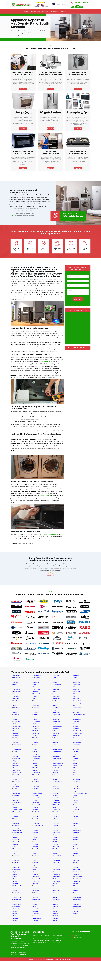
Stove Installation (57, 940)
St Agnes (75, 754)
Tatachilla (75, 786)
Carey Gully (16, 786)
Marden (55, 701)
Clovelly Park (16, 821)
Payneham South (57, 856)
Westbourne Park (77, 881)
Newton (55, 779)
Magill (54, 692)
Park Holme (56, 846)
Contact (63, 11)
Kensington (36, 877)
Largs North (36, 914)
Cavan (14, 791)
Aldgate (15, 685)
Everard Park (36, 682)
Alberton (15, 682)
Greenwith (35, 791)
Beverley (15, 731)
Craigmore (15, 844)
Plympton (55, 867)
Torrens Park (76, 807)
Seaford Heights (77, 708)
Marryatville (56, 710)
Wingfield (75, 890)
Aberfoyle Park (16, 675)
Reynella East (56, 900)
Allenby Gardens (17, 692)
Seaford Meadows (77, 710)
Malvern (55, 694)
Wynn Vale (75, 909)
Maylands (55, 717)
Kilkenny (35, 895)
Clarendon (15, 814)
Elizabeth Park (16, 902)
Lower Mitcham (57, 685)
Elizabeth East (16, 895)
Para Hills (55, 830)
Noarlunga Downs (57, 782)
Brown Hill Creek (17, 772)
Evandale (15, 918)
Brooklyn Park (16, 770)
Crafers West (16, 840)
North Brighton (56, 786)
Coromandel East (17, 830)
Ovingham (55, 826)
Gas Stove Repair (37, 937)
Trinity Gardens (76, 814)
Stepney (75, 770)
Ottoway (55, 821)
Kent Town (35, 883)
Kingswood (36, 902)
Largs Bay (35, 911)
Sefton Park (76, 722)
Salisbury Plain (76, 692)
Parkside (55, 849)
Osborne (55, 819)
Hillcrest (35, 837)
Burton (15, 779)
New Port (55, 777)
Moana (54, 745)
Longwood (55, 680)
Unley (74, 826)
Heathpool (35, 816)
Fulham (35, 715)
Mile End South (56, 733)
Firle (34, 698)
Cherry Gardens (17, 798)
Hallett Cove (36, 803)
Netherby (55, 772)
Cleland (15, 819)
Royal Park (55, 920)
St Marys (75, 763)
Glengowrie (36, 761)
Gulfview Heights (37, 793)
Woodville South (77, 904)
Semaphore (76, 729)
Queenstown (56, 886)
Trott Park (75, 816)
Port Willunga (56, 881)
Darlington (15, 853)
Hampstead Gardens (38, 805)
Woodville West (77, 907)
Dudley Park (16, 874)
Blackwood (16, 740)
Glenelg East (36, 754)
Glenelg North (36, 756)
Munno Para (56, 761)
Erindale (15, 914)
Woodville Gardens (77, 897)
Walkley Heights (77, 851)
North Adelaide (57, 784)
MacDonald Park (57, 689)
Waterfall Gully (76, 856)
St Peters (75, 768)
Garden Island (36, 722)
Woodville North (77, 900)
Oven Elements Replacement (41, 940)
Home (26, 11)
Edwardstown (16, 888)
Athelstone (16, 708)
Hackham (35, 796)
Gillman (35, 740)
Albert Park (16, 680)
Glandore (35, 742)
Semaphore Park (77, 731)
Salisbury (75, 678)
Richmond (55, 902)
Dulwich (15, 877)
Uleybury (75, 821)
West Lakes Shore (77, 877)
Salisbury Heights (77, 685)
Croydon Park (16, 849)
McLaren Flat (56, 719)
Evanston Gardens (37, 675)
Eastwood (15, 879)
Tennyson (75, 791)
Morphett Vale (56, 754)
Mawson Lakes (56, 715)
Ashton (15, 705)
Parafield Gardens (57, 842)
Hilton (34, 842)
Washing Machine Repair (39, 942)
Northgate (55, 796)
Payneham (55, 853)
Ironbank (35, 867)
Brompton (15, 768)
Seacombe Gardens (77, 701)
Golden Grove (36, 772)
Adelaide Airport (17, 678)
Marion (55, 705)
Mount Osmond (57, 759)
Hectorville (35, 819)
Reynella (55, 897)
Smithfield (75, 740)
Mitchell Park (56, 742)
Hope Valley (36, 849)
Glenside (35, 763)
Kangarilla (35, 874)
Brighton (15, 763)
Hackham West (36, 798)
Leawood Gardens (37, 918)
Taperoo (75, 784)
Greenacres (36, 784)
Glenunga (35, 766)
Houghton (35, 851)
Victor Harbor (76, 842)
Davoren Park (16, 856)
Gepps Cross (36, 733)
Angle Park (16, 696)
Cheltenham (16, 796)
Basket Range (16, 717)
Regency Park (56, 890)
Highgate (35, 833)
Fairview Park (36, 689)
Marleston (55, 708)
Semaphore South (77, 733)
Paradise (55, 837)
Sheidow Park (76, 735)
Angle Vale (16, 698)
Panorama (55, 828)
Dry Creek (15, 872)
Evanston (15, 920)
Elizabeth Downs (17, 893)
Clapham (15, 807)
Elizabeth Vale (16, 907)
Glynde (35, 770)
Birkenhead (16, 735)
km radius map (77, 327)
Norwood (55, 798)
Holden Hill (36, 846)
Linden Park (56, 675)
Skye (74, 738)
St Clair (74, 756)
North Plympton (57, 791)
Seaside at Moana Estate (79, 715)
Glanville (35, 745)
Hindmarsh (35, 844)
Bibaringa (15, 733)
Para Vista (55, 835)
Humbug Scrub (36, 856)
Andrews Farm (16, 694)
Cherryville (15, 800)
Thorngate (75, 800)
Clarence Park (16, 812)
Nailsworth (55, 770)
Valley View (76, 840)
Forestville (35, 710)
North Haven (56, 789)
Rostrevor (55, 918)
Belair (14, 724)
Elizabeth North (17, 900)
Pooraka (55, 872)
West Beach (76, 867)
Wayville (75, 863)
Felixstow (35, 692)
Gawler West (36, 731)
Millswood (55, 735)
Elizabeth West (17, 909)
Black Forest (16, 738)
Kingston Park (36, 900)
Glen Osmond (36, 747)
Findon (35, 696)
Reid (54, 893)
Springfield (75, 752)
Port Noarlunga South (58, 879)
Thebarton (75, 798)
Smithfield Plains (77, 742)
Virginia (75, 844)
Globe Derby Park (37, 768)
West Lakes (76, 874)
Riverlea (55, 909)
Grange (35, 779)
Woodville (75, 895)
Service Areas (54, 11)
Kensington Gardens (38, 879)
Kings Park (35, 897)
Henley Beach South (38, 826)
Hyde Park (35, 860)
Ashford (15, 703)
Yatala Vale (75, 911)
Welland (75, 865)
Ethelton (15, 916)
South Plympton (77, 749)
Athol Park (15, 710)
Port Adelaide (56, 874)
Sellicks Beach (76, 724)
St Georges (75, 759)
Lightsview (35, 920)
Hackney (35, 800)
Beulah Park (16, 729)
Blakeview (15, 747)
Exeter (34, 685)
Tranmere (75, 812)
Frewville (35, 712)
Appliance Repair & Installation (39, 11)
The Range (75, 796)
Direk (14, 865)
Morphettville (56, 756)
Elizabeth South (17, 904)
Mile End (55, 731)
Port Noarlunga (56, 877)
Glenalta (35, 749)
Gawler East (36, 726)
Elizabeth (15, 890)
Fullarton (35, 719)
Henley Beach (36, 823)
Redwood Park (56, 888)
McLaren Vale (56, 722)
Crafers (15, 837)
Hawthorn (35, 809)
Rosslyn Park (56, 916)
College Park (16, 823)
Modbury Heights (57, 749)
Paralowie (55, 844)
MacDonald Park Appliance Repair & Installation (59, 959)
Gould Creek (36, 777)
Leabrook (35, 916)
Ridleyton (55, 907)
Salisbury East (76, 682)
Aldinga (15, 687)
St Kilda (75, 761)
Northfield (55, 793)
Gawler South (36, 729)
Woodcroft (75, 893)
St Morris (75, 766)
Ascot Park (15, 701)
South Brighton (76, 747)
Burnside (15, 777)
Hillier (34, 840)
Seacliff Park (76, 698)
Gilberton (35, 735)
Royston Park (76, 675)
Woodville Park (76, 902)
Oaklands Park (56, 809)
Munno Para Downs (58, 763)
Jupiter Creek (36, 872)
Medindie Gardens (57, 726)
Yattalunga (75, 914)
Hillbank (35, 835)
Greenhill (35, 789)
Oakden (55, 807)
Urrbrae (75, 835)
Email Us (76, 935)
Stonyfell (75, 775)
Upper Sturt (76, 833)
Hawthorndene (36, 812)
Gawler (35, 724)
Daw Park (15, 858)
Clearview (15, 816)
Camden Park (16, 782)
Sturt (74, 777)
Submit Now (77, 299)
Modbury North (57, 752)
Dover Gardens (16, 870)
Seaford (75, 705)
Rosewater (55, 914)
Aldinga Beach (16, 689)
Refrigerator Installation (58, 938)
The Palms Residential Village (80, 793)
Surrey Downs (76, 782)
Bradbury (15, 756)
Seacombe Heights (77, 703)
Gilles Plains (36, 738)
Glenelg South (36, 759)
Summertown (76, 779)
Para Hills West (56, 833)
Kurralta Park (36, 909)
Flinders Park (36, 705)
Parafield (55, 840)
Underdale (75, 823)
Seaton (74, 717)
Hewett (35, 828)
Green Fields (36, 782)
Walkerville (75, 849)
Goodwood (36, 775)
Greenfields (36, 786)
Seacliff (75, 696)
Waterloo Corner (77, 858)
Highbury (35, 830)
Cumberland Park (17, 851)
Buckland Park (16, 775)
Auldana (15, 712)
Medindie (55, 724)
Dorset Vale (16, 867)
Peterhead (55, 865)
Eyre (34, 687)
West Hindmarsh (77, 872)
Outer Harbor (56, 823)
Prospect (55, 883)
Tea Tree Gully (76, 789)
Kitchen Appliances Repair (40, 938)
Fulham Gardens (37, 717)
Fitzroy (35, 701)
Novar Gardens (56, 800)
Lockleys (55, 678)
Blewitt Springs (17, 749)
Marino (55, 703)
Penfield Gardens (57, 860)
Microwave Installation (58, 937)
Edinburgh (15, 883)
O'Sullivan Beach (57, 805)
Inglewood (35, 865)
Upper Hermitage (77, 830)
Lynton (54, 687)
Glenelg (35, 752)
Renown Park (56, 895)
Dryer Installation (57, 935)
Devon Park (16, 863)
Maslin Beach (56, 712)
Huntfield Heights (37, 858)
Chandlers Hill (16, 793)
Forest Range (36, 708)
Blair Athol (15, 742)
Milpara (55, 738)
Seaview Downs (77, 719)
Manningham (56, 696)
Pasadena (55, 851)
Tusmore (75, 819)
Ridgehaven (56, 904)
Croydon (15, 846)
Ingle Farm (35, 863)
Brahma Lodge (16, 759)
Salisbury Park (76, 689)
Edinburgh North (17, 886)
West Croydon (76, 870)
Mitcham (55, 740)
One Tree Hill (56, 816)
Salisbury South (77, 694)
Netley (54, 775)
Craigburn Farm (17, 842)
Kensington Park (37, 881)
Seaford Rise (76, 712)
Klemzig (35, 904)
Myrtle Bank (56, 768)
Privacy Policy (56, 942)
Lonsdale (55, 682)
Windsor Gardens (77, 888)
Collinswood (16, 826)
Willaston (75, 883)
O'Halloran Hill (56, 803)
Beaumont (15, 719)
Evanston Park (36, 678)
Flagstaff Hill (36, 703)
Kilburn (35, 893)
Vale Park (75, 837)
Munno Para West (57, 766)
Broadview (15, 766)
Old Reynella (56, 814)
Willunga (75, 886)
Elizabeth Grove (17, 897)
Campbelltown (16, 784)
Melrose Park (56, 729)
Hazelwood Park (37, 814)
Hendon (35, 821)
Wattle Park (76, 860)
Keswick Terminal (37, 888)
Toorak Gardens (77, 805)
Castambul (15, 789)
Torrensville (76, 809)
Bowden (15, 754)
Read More (23, 89)
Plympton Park (56, 870)
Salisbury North (77, 687)
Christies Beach (17, 805)
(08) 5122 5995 (77, 7)
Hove (34, 853)
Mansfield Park (56, 698)
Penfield (55, 858)
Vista (74, 846)
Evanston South (37, 680)
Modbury (55, 747)
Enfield (15, 911)
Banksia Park (16, 715)
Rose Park (55, 911)
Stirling (74, 772)
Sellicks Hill (75, 726)
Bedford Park (16, 722)
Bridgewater (16, 761)
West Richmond (77, 879)
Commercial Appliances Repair (41, 935)
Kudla (34, 907)
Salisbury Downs (77, 680)
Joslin (34, 870)
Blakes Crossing (17, 745)
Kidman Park (36, 890)
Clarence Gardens (17, 809)
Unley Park (75, 828)
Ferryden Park (36, 694)
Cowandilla (16, 835)
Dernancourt (16, 860)
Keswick (35, 886)
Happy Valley (36, 807)
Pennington (56, 863)
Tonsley (75, 803)
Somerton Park (76, 745)
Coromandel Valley (17, 833)
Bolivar (15, 752)
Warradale (75, 853)
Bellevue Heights (17, 726)
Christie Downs (17, 803)
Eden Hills (15, 881)
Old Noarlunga (56, 812)
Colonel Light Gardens (18, 828)
